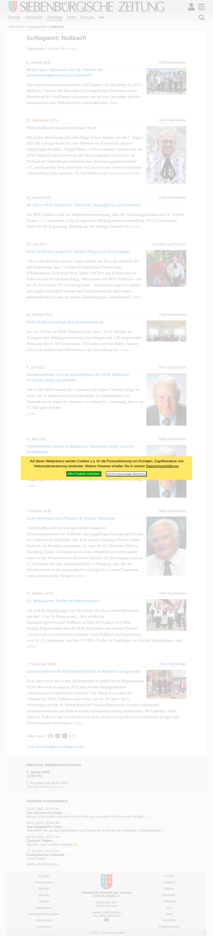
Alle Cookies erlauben (84, 474)
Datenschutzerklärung (162, 466)
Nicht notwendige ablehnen (126, 474)
